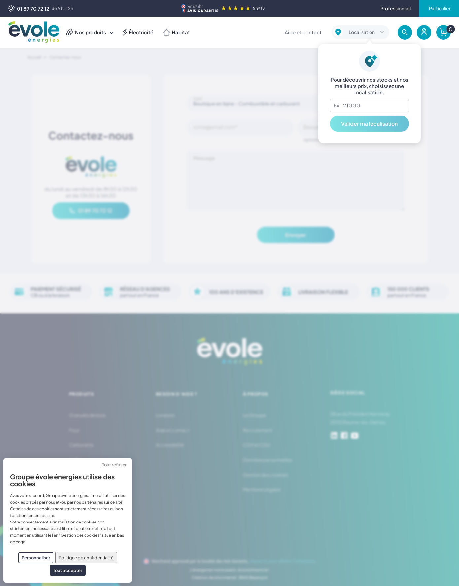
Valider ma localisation (369, 123)
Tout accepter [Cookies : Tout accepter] (67, 570)
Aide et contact (303, 32)
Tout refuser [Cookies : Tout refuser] (114, 464)
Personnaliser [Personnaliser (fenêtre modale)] (36, 557)
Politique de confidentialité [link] (86, 557)
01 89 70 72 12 (28, 8)
